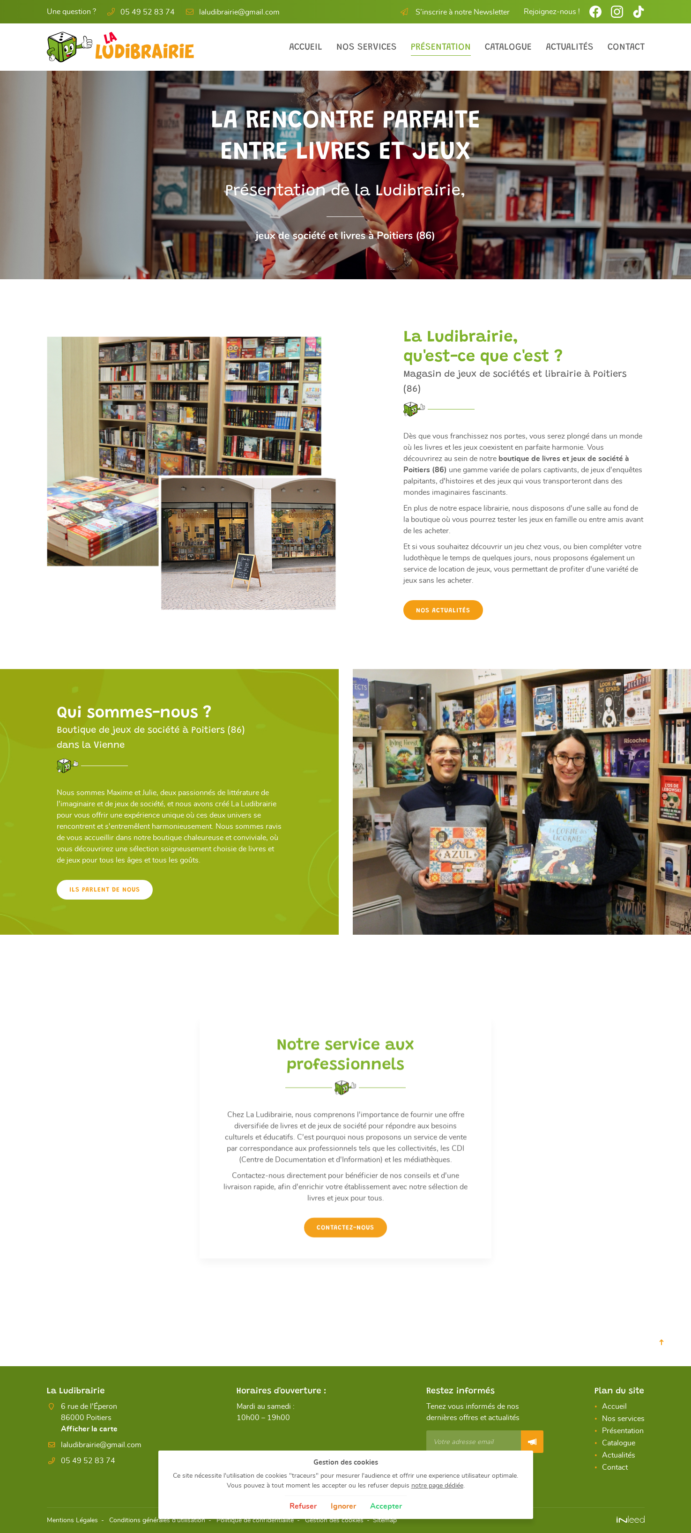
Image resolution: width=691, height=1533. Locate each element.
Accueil (305, 47)
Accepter (386, 1506)
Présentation (441, 47)
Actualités (570, 47)
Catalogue (508, 47)
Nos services (366, 47)
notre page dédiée (437, 1485)
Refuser (303, 1506)
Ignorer (343, 1506)
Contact (626, 47)
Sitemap (385, 1520)
